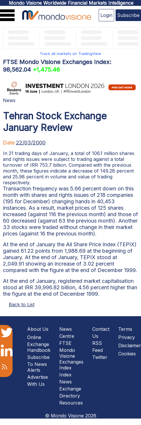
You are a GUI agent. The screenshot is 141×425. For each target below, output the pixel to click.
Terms (125, 329)
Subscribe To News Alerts (38, 363)
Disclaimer (129, 345)
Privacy (126, 337)
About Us (37, 329)
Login (106, 15)
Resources (71, 403)
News (9, 100)
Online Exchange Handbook (39, 343)
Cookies (127, 354)
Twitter (99, 357)
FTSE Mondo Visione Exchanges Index (71, 355)
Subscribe (128, 15)
